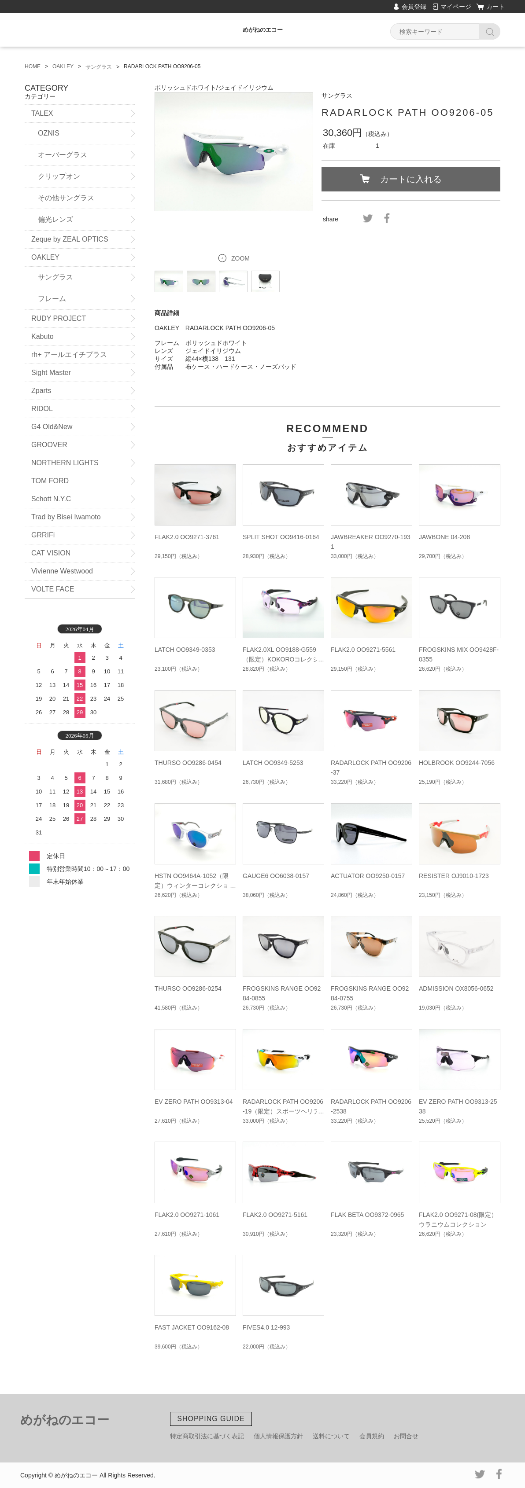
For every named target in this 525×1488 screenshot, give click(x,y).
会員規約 (371, 1436)
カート (495, 6)
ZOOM (240, 258)
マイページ (455, 6)
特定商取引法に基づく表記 (207, 1436)
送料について (331, 1436)
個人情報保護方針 (278, 1436)
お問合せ (406, 1436)
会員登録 (414, 6)
